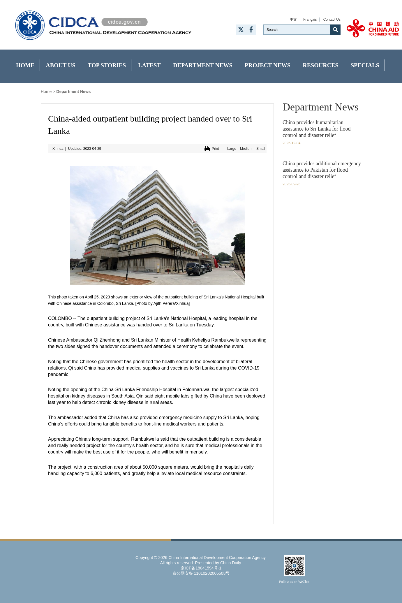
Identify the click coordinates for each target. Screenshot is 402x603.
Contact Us (332, 19)
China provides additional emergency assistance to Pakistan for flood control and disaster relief (322, 170)
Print (215, 149)
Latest (149, 65)
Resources (320, 65)
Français (310, 19)
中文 (293, 19)
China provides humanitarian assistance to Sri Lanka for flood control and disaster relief (316, 128)
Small (260, 149)
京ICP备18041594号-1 (201, 568)
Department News (202, 65)
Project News (267, 65)
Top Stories (107, 65)
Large (231, 149)
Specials (365, 65)
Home (25, 65)
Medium (246, 149)
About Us (60, 65)
